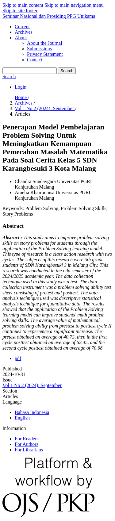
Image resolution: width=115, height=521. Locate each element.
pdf (18, 358)
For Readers (27, 438)
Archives (24, 32)
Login (20, 87)
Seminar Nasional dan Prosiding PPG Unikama (48, 16)
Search (66, 70)
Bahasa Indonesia (32, 412)
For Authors (26, 444)
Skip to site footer (19, 10)
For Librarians (29, 449)
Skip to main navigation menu (74, 5)
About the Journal (44, 43)
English (22, 417)
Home (21, 97)
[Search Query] (29, 70)
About (21, 37)
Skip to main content (22, 5)
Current (22, 26)
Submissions (39, 48)
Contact (34, 59)
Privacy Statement (45, 54)
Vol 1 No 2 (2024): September (45, 108)
